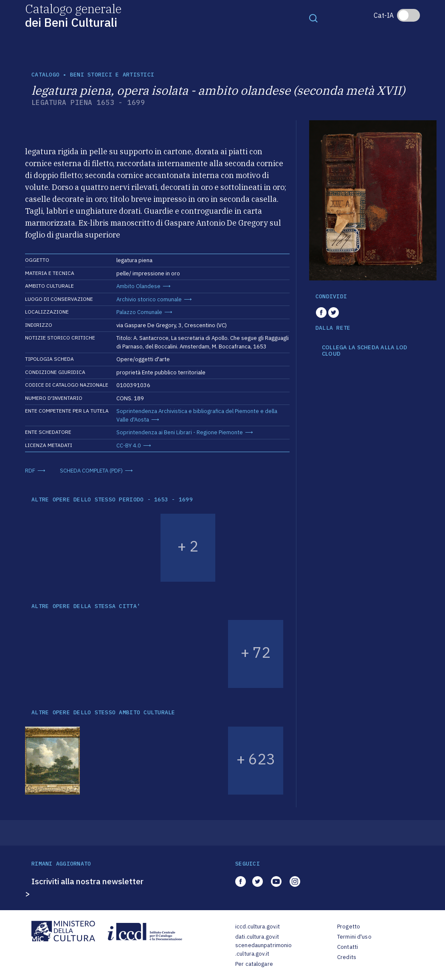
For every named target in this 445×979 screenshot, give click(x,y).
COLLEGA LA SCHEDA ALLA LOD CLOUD (365, 350)
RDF (30, 470)
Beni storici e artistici (112, 74)
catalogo (45, 74)
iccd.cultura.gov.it (257, 926)
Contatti (347, 947)
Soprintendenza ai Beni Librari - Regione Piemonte (179, 432)
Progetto (348, 926)
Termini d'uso (354, 936)
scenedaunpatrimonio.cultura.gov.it (263, 949)
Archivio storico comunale (149, 299)
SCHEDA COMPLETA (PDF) (91, 470)
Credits (346, 957)
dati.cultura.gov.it (257, 936)
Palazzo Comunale (139, 312)
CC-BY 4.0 (128, 445)
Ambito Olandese (138, 286)
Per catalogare (254, 964)
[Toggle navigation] (313, 18)
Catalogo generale (73, 15)
